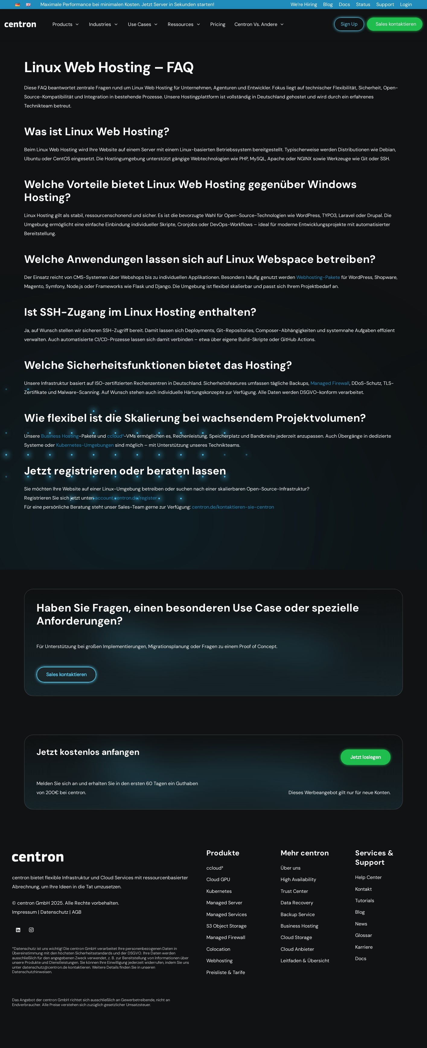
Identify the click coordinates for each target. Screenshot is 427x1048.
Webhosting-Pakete (318, 277)
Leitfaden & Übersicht (305, 960)
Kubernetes (219, 891)
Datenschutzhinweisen (31, 971)
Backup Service (298, 914)
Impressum (24, 912)
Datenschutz (54, 912)
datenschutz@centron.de (44, 967)
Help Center (368, 877)
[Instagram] (31, 930)
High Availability (298, 879)
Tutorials (364, 900)
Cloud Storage (296, 937)
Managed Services (226, 914)
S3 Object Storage (226, 926)
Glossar (363, 935)
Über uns (291, 868)
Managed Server (224, 902)
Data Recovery (297, 902)
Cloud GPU (218, 879)
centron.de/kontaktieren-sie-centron (233, 507)
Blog (360, 912)
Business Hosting (60, 436)
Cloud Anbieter (297, 949)
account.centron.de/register (126, 498)
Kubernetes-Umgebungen (85, 445)
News (361, 924)
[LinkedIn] (18, 930)
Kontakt (363, 889)
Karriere (364, 947)
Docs (360, 958)
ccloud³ (115, 436)
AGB (76, 912)
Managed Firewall (330, 383)
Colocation (218, 949)
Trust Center (294, 891)
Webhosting (219, 960)
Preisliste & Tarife (225, 972)
